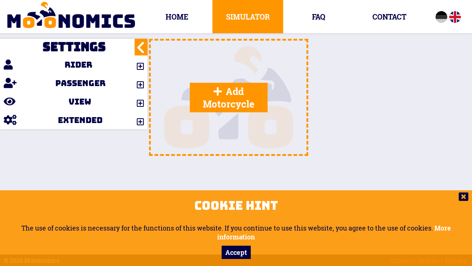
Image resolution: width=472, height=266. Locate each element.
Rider (48, 64)
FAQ (318, 16)
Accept (236, 252)
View (47, 101)
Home (177, 16)
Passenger (54, 83)
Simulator (248, 16)
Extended (53, 120)
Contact (389, 16)
